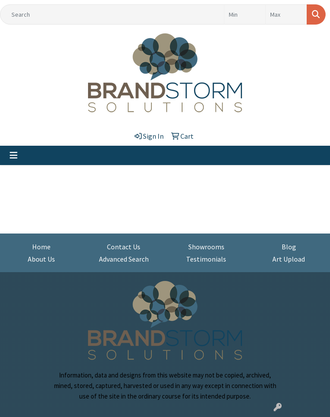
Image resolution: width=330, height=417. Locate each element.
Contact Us (123, 246)
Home (41, 246)
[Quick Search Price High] (286, 14)
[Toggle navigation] (13, 155)
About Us (41, 259)
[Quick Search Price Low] (245, 14)
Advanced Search (124, 259)
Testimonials (206, 259)
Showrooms (206, 246)
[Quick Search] (112, 14)
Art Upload (288, 259)
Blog (289, 246)
